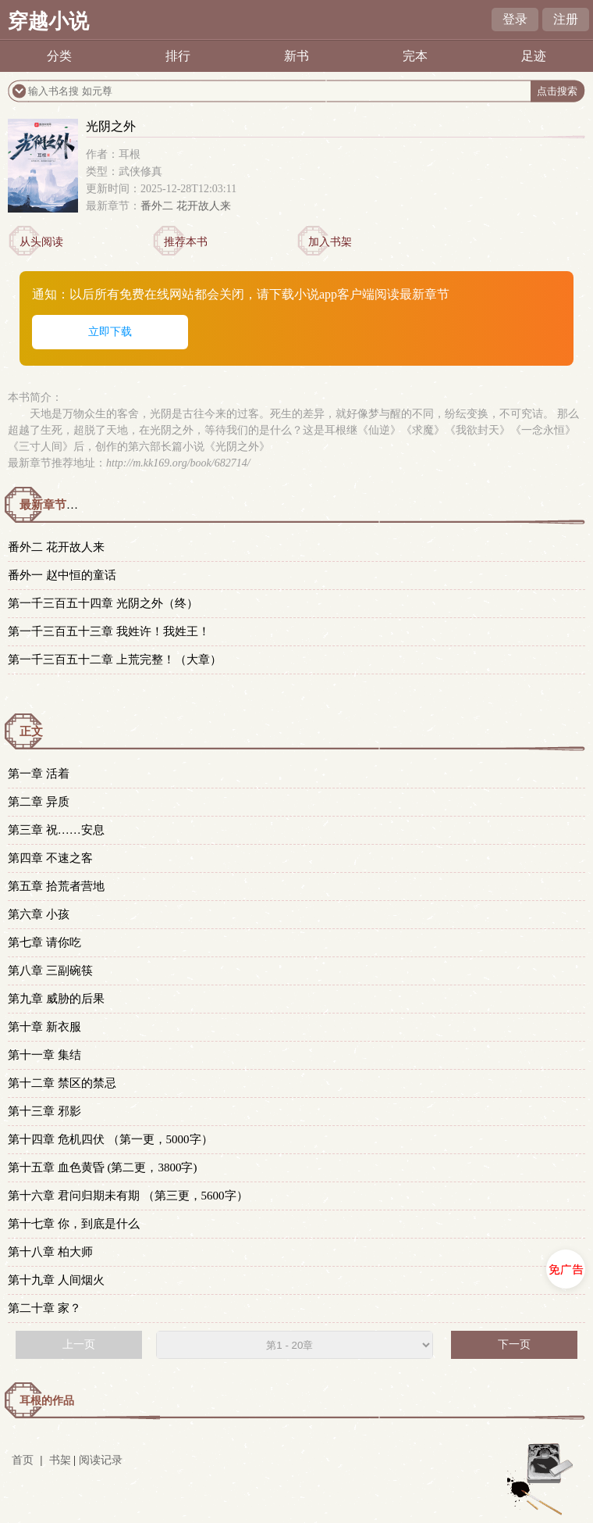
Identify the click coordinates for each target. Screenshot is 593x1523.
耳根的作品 (47, 1401)
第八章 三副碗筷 (50, 970)
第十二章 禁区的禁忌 (62, 1083)
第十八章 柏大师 (50, 1252)
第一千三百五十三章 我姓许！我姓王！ (109, 631)
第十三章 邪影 (44, 1111)
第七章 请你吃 (44, 942)
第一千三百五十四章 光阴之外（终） (103, 603)
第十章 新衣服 (44, 1027)
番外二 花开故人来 (185, 206)
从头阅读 (41, 242)
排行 (177, 56)
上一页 (78, 1344)
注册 (565, 19)
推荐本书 (186, 242)
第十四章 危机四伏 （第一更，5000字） (110, 1139)
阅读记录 (101, 1460)
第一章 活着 (38, 773)
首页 (23, 1460)
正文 (31, 731)
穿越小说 (48, 21)
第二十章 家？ (44, 1308)
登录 (514, 19)
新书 (296, 56)
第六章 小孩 (38, 914)
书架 (60, 1460)
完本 (415, 56)
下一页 (514, 1344)
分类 (59, 56)
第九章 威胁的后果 (56, 998)
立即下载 (110, 332)
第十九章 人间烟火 (56, 1280)
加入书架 (330, 242)
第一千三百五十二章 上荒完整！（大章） (115, 659)
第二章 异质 (38, 801)
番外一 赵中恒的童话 (62, 575)
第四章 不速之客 (50, 858)
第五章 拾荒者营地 (56, 886)
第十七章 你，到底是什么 (74, 1223)
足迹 (533, 56)
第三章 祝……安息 (56, 830)
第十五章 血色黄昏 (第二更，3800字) (102, 1167)
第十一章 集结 (44, 1055)
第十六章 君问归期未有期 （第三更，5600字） (128, 1195)
